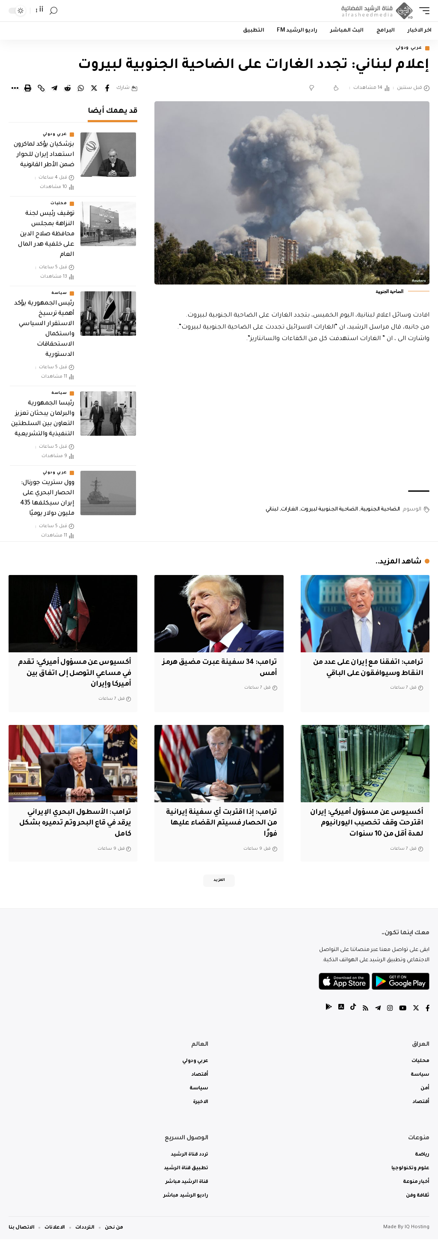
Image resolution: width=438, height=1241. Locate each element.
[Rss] (363, 1010)
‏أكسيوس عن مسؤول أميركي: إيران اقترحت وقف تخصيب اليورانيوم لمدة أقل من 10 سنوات (366, 822)
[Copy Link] (41, 89)
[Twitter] (415, 1010)
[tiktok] (350, 1010)
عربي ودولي (405, 49)
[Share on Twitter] (94, 89)
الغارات (289, 510)
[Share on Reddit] (68, 89)
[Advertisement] (291, 418)
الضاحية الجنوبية (380, 510)
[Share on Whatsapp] (81, 89)
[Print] (28, 89)
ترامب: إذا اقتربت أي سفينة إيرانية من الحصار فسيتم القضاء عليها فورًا (220, 822)
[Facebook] (427, 1010)
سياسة (59, 295)
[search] (53, 11)
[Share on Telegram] (54, 89)
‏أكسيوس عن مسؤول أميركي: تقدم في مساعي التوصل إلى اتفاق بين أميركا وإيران (80, 674)
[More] (15, 89)
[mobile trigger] (422, 10)
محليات (58, 205)
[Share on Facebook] (107, 89)
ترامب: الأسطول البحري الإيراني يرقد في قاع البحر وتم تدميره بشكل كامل (77, 822)
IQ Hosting (417, 1229)
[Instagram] (388, 1010)
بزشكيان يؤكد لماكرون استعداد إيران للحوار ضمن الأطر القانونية (44, 156)
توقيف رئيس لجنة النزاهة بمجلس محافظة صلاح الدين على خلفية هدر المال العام (46, 236)
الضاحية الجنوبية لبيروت (329, 510)
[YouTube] (401, 1010)
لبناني (272, 510)
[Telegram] (376, 1010)
